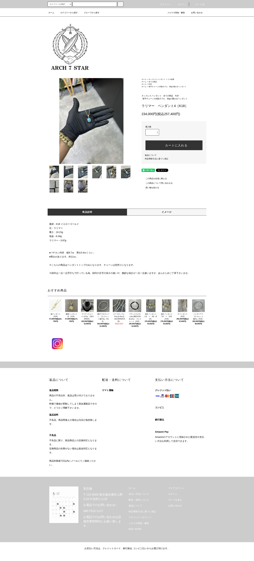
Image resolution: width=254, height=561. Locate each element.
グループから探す (89, 13)
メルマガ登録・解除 (174, 13)
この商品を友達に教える (154, 178)
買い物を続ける (150, 188)
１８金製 (171, 79)
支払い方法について (139, 494)
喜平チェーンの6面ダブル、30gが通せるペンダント (167, 86)
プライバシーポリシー (140, 517)
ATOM (138, 529)
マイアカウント (176, 488)
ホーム (51, 13)
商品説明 (87, 212)
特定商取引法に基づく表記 (156, 159)
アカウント (163, 4)
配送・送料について (139, 500)
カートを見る (175, 500)
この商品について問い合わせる (157, 183)
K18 (150, 84)
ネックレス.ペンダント (157, 79)
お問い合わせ (195, 13)
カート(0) (198, 4)
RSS (131, 529)
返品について (150, 155)
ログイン (180, 4)
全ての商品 (153, 82)
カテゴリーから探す (67, 13)
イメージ (167, 212)
